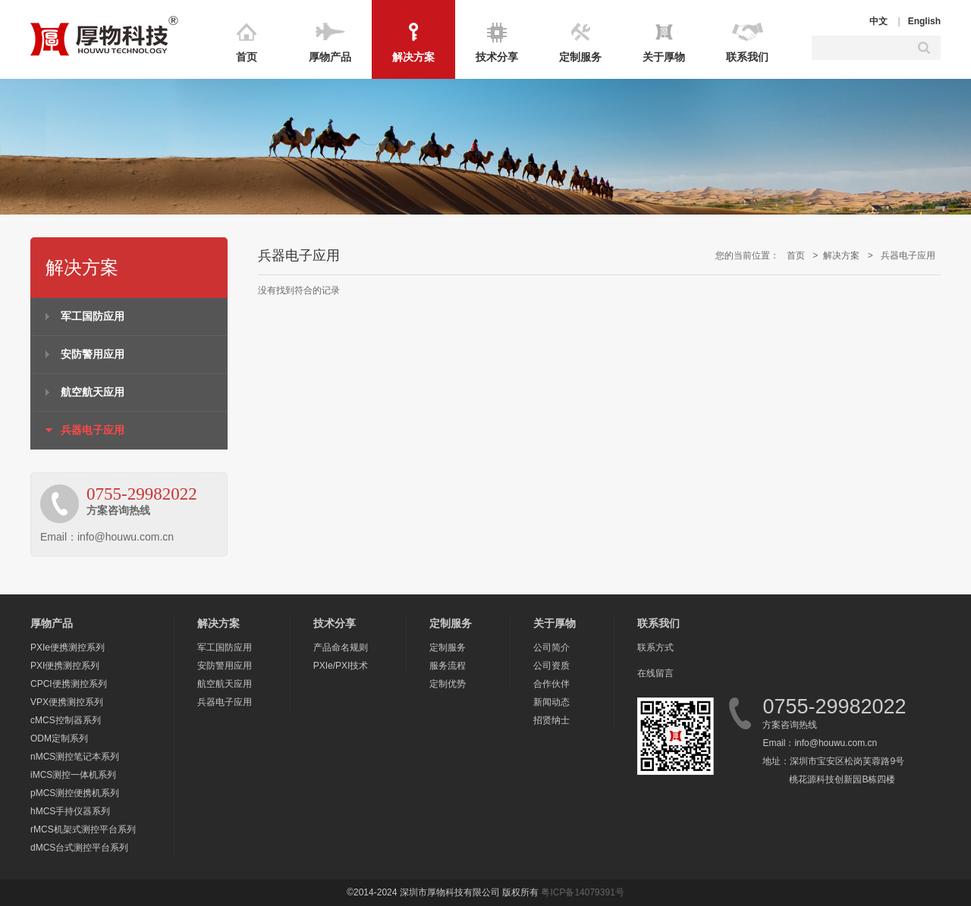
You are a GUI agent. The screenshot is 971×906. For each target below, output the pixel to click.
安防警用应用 (92, 354)
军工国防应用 (92, 316)
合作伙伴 (551, 684)
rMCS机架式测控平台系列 (83, 829)
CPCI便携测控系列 (68, 684)
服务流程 (447, 665)
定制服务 (580, 57)
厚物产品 (330, 57)
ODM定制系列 (59, 738)
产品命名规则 (340, 647)
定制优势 (447, 684)
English (924, 21)
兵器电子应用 (92, 430)
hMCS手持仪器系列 (70, 811)
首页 (246, 57)
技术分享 (497, 57)
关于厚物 (664, 57)
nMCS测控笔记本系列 (74, 756)
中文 (878, 21)
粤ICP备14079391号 (582, 892)
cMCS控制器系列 (65, 720)
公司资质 (551, 665)
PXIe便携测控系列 (67, 647)
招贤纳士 (551, 720)
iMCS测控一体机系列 (73, 775)
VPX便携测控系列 (66, 702)
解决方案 (413, 57)
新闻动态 (551, 702)
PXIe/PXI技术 (341, 665)
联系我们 (747, 57)
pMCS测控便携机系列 (74, 793)
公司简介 (551, 647)
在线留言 (655, 673)
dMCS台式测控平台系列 (79, 847)
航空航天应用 (92, 392)
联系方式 (655, 647)
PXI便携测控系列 (64, 665)
